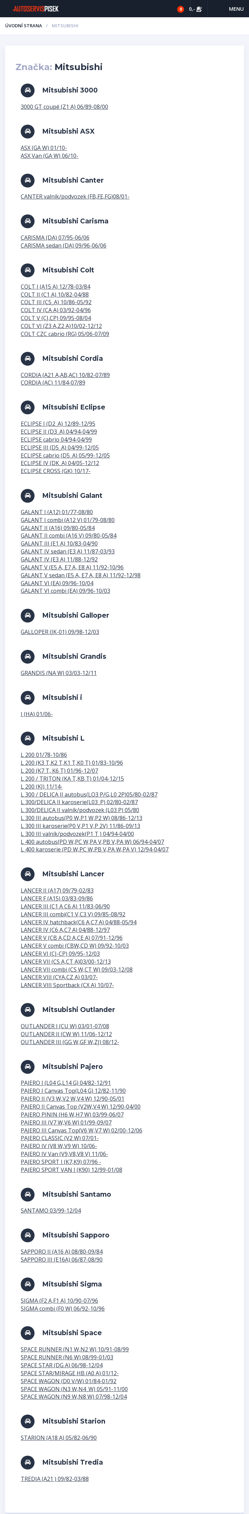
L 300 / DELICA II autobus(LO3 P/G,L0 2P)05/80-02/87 (89, 794)
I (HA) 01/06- (37, 714)
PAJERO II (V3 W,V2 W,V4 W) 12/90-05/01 (72, 1098)
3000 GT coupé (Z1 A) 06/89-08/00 (64, 106)
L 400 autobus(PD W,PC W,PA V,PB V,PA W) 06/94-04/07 (92, 842)
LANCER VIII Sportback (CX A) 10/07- (67, 985)
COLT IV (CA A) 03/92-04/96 (56, 310)
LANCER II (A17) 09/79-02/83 (57, 890)
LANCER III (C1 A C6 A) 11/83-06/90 (65, 906)
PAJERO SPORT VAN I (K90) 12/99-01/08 (71, 1170)
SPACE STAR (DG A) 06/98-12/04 (62, 1365)
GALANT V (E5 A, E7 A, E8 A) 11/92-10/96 (72, 567)
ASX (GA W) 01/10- (44, 148)
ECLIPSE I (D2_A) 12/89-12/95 (58, 423)
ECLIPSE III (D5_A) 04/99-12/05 (60, 447)
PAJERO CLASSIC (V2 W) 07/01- (60, 1138)
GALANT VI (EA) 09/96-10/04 (57, 583)
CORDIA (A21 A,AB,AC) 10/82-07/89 (65, 375)
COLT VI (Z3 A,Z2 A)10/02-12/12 (61, 326)
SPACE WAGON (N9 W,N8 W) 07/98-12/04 (74, 1396)
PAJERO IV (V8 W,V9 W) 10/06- (59, 1146)
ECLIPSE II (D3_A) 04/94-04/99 (59, 431)
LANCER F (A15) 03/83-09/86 (57, 898)
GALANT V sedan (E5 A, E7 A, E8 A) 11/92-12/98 (81, 575)
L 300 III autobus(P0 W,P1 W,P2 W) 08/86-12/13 (81, 818)
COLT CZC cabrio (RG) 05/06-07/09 (65, 334)
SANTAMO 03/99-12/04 (51, 1210)
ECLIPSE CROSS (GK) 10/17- (55, 471)
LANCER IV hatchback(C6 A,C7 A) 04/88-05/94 (78, 922)
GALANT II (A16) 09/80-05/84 (58, 528)
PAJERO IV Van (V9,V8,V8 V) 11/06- (64, 1154)
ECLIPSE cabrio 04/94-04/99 (56, 439)
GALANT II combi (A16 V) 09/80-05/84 (68, 535)
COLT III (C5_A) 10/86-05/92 (56, 302)
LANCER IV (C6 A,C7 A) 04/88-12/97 (65, 930)
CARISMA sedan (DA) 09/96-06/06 (63, 245)
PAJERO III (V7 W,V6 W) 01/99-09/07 (66, 1122)
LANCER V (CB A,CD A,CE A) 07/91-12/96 (72, 938)
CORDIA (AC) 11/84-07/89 (53, 382)
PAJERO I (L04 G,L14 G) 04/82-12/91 (66, 1083)
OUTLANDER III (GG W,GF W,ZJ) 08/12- (70, 1042)
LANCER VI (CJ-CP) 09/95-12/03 (60, 953)
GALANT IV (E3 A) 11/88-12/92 (59, 559)
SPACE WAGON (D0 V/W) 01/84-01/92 (68, 1381)
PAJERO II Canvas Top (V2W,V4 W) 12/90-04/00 (81, 1106)
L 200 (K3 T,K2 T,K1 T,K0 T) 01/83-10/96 (72, 762)
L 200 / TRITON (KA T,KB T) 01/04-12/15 (72, 778)
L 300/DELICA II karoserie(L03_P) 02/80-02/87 (79, 802)
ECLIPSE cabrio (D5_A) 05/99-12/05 (65, 455)
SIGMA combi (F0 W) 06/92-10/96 (63, 1308)
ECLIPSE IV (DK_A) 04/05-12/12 (60, 463)
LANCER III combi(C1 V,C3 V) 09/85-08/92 (73, 914)
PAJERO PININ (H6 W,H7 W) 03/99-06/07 (72, 1114)
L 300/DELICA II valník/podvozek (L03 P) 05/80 (80, 810)
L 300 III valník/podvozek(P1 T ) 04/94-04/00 (77, 834)
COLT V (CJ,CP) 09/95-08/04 (56, 318)
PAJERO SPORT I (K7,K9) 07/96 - (61, 1162)
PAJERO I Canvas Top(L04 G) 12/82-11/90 (73, 1090)
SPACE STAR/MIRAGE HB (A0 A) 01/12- (70, 1373)
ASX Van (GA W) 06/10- (49, 156)
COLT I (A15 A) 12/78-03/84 (55, 286)
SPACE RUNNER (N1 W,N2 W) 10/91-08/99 (75, 1349)
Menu (236, 8)
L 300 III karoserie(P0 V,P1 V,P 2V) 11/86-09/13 (80, 826)
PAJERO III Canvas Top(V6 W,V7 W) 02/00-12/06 (81, 1130)
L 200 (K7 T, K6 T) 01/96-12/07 (59, 770)
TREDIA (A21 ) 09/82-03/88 (55, 1479)
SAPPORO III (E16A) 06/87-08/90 (62, 1259)
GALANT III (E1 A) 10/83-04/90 (59, 543)
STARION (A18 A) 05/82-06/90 (59, 1437)
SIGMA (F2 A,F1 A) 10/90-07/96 (59, 1300)
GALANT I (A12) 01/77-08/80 (57, 512)
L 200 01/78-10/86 (44, 755)
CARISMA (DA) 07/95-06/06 (55, 237)
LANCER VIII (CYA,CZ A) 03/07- (59, 977)
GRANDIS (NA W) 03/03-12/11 (59, 673)
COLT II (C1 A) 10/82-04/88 (55, 294)
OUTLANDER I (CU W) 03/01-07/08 (65, 1026)
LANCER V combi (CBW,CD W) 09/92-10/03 (75, 945)
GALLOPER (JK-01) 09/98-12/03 (60, 632)
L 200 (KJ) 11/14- (42, 786)
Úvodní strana (23, 25)
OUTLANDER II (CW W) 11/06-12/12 (66, 1034)
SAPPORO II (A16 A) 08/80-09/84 (62, 1251)
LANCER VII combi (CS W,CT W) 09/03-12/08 (77, 969)
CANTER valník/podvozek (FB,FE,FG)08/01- (75, 196)
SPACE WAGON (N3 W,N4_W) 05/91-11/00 (74, 1389)
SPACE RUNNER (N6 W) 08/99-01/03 (67, 1357)
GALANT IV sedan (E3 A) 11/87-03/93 (68, 551)
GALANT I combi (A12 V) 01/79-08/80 (68, 520)
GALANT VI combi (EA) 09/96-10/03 (65, 591)
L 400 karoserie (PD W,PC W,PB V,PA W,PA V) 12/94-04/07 (95, 849)
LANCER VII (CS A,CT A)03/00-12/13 (66, 961)
